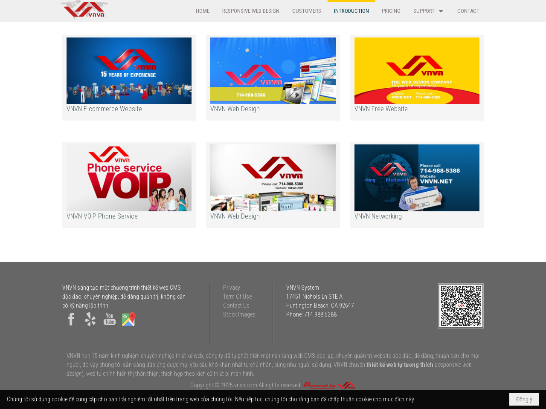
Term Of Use (237, 296)
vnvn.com (245, 385)
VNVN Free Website (381, 109)
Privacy (231, 287)
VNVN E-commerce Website (104, 109)
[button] (429, 11)
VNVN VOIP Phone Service (102, 216)
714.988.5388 (320, 314)
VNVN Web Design (235, 109)
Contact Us (236, 305)
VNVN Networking (378, 216)
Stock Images (239, 314)
